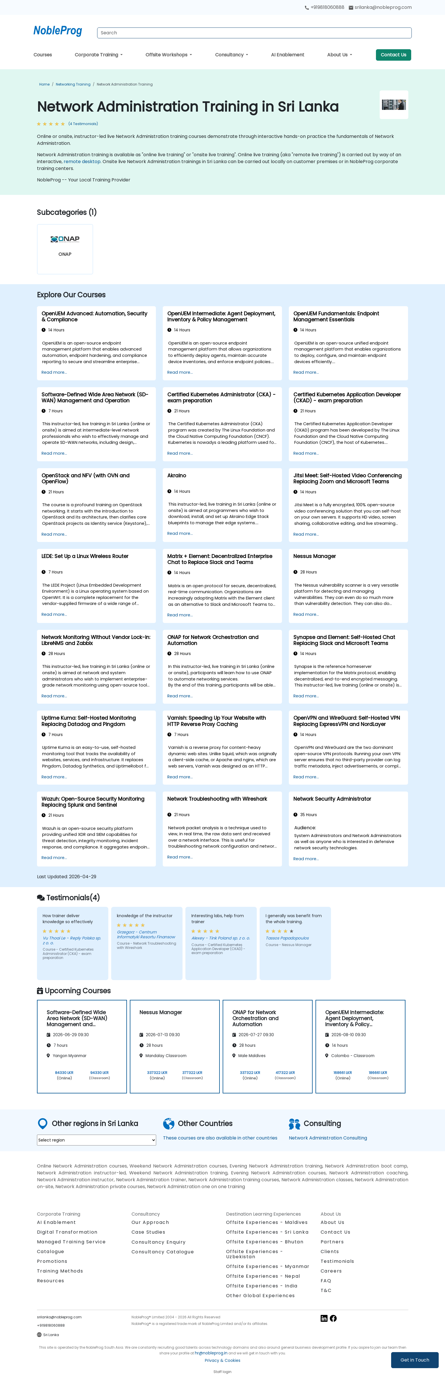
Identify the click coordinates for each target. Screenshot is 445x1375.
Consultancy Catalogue (163, 1252)
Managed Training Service (71, 1242)
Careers (331, 1271)
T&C (326, 1290)
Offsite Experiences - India (262, 1286)
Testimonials (337, 1261)
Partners (332, 1242)
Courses (43, 55)
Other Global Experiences (260, 1295)
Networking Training (73, 84)
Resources (50, 1280)
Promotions (52, 1261)
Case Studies (149, 1232)
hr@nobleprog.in (211, 1353)
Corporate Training (97, 55)
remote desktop (82, 161)
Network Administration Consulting (328, 1138)
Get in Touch (415, 1360)
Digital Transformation (67, 1232)
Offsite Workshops (167, 55)
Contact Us (393, 55)
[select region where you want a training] (96, 1140)
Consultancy (230, 55)
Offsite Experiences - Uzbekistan (254, 1254)
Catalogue (50, 1251)
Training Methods (60, 1271)
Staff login (222, 1371)
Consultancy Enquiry (159, 1242)
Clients (330, 1251)
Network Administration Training (125, 84)
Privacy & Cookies (222, 1360)
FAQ (326, 1280)
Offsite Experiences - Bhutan (265, 1242)
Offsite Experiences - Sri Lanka (267, 1232)
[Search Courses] (254, 32)
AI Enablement (287, 55)
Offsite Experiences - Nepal (263, 1276)
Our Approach (150, 1222)
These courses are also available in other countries (220, 1138)
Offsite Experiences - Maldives (267, 1222)
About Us (338, 55)
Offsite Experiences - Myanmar (268, 1266)
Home (44, 84)
